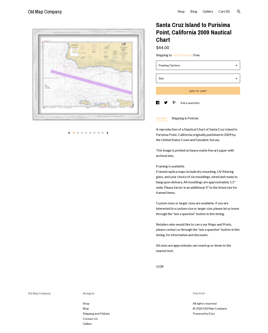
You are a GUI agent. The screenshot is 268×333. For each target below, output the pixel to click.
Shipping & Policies (185, 118)
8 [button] (103, 133)
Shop (181, 11)
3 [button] (82, 133)
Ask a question (190, 103)
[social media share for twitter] (166, 103)
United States (182, 55)
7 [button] (99, 133)
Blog (193, 11)
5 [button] (90, 133)
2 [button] (78, 133)
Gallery (208, 11)
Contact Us (90, 318)
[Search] (238, 12)
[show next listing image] (107, 133)
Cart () (224, 11)
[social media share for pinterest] (174, 103)
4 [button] (86, 133)
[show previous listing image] (69, 133)
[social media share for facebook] (158, 103)
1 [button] (74, 133)
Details (162, 118)
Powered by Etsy (204, 313)
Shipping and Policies (96, 313)
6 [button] (94, 133)
